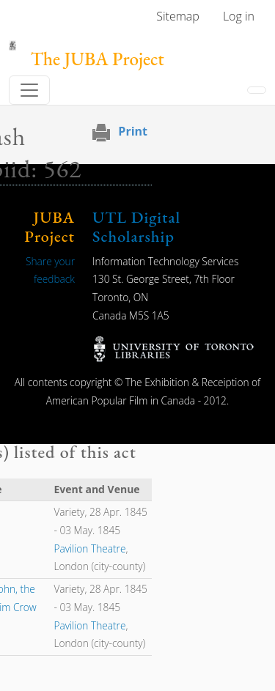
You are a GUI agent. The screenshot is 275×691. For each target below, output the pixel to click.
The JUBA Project (97, 59)
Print (132, 131)
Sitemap (177, 16)
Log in (238, 16)
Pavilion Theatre (89, 548)
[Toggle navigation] (29, 90)
